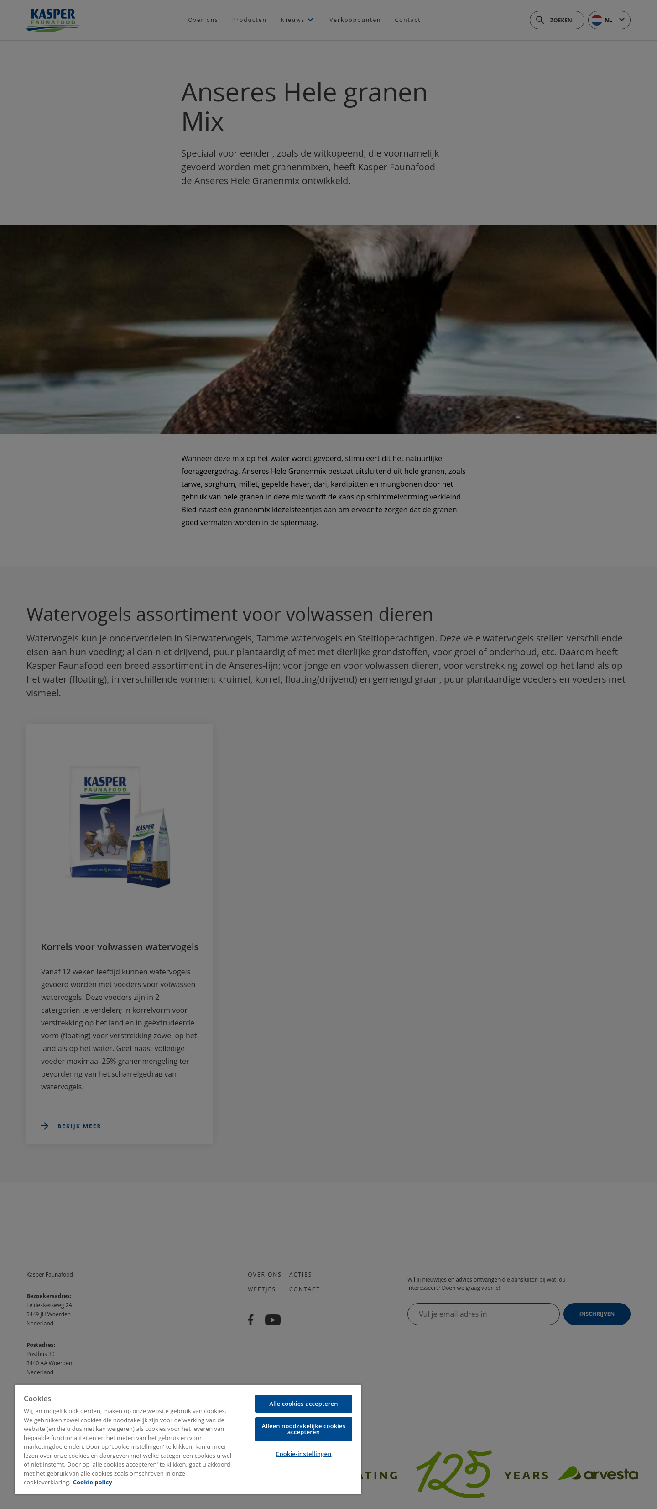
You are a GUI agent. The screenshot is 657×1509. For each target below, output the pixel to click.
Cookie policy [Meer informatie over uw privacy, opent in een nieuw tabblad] (92, 1482)
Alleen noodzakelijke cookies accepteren (303, 1429)
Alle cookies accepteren (303, 1403)
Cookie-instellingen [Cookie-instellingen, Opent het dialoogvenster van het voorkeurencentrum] (303, 1454)
